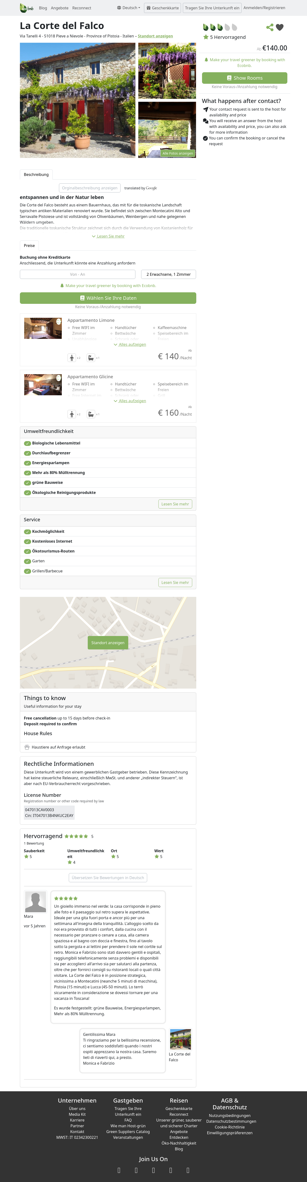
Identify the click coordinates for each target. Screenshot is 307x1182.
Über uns (77, 1108)
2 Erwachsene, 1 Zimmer (169, 274)
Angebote (60, 8)
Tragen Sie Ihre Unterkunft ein (212, 8)
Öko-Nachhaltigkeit (179, 1143)
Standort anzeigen (155, 36)
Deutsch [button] (127, 7)
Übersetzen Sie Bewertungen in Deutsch (108, 877)
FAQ (128, 1120)
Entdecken (178, 1137)
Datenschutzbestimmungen (231, 1121)
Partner (77, 1125)
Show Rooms (244, 78)
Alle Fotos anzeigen (177, 153)
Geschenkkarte (162, 8)
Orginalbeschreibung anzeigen (89, 188)
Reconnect (81, 8)
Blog (43, 8)
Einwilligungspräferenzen (230, 1132)
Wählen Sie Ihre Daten (108, 298)
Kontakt (77, 1131)
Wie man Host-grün (128, 1125)
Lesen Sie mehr (108, 236)
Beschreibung (36, 174)
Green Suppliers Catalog (128, 1131)
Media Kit (77, 1114)
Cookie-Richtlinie (230, 1127)
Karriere (77, 1120)
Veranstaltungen (128, 1137)
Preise (29, 245)
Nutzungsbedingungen (230, 1115)
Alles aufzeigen (129, 344)
